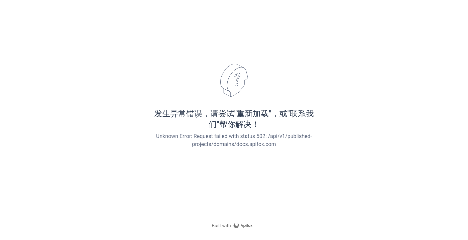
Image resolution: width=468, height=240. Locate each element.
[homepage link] (234, 225)
